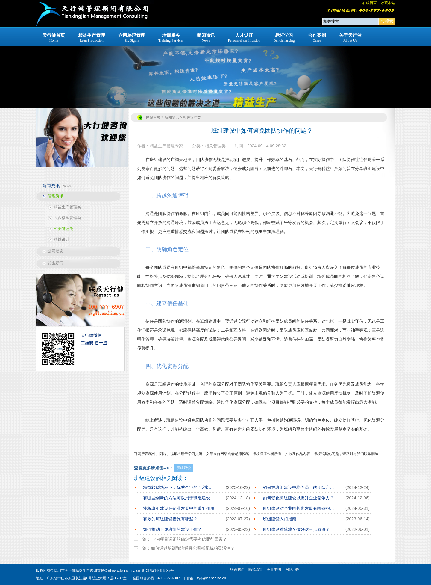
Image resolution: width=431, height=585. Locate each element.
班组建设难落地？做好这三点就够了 (296, 529)
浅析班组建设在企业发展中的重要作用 (178, 508)
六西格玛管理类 (67, 218)
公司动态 (55, 251)
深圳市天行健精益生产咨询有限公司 (82, 571)
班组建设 (371, 168)
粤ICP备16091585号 (157, 571)
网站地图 (292, 569)
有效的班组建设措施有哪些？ (170, 518)
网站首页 (153, 117)
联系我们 (237, 569)
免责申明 (274, 569)
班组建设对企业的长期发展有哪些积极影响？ (299, 508)
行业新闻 (55, 263)
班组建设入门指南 (279, 518)
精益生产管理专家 (166, 145)
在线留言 (369, 3)
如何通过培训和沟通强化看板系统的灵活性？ (193, 548)
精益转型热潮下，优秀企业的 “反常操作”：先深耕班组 (180, 487)
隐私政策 (255, 569)
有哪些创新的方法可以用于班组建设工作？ (180, 497)
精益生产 (329, 168)
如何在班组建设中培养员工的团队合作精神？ (299, 487)
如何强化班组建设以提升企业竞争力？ (298, 497)
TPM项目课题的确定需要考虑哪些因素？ (189, 539)
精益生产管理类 (67, 207)
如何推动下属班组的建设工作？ (172, 529)
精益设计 (61, 239)
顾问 (342, 168)
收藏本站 (388, 3)
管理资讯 (55, 196)
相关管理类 (63, 228)
